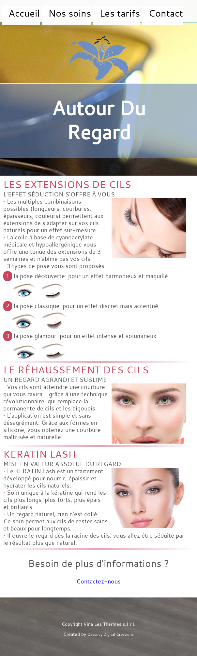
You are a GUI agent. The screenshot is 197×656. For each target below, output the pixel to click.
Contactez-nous (98, 581)
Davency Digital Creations (110, 634)
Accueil (15, 11)
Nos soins (49, 11)
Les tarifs (85, 11)
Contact (118, 11)
